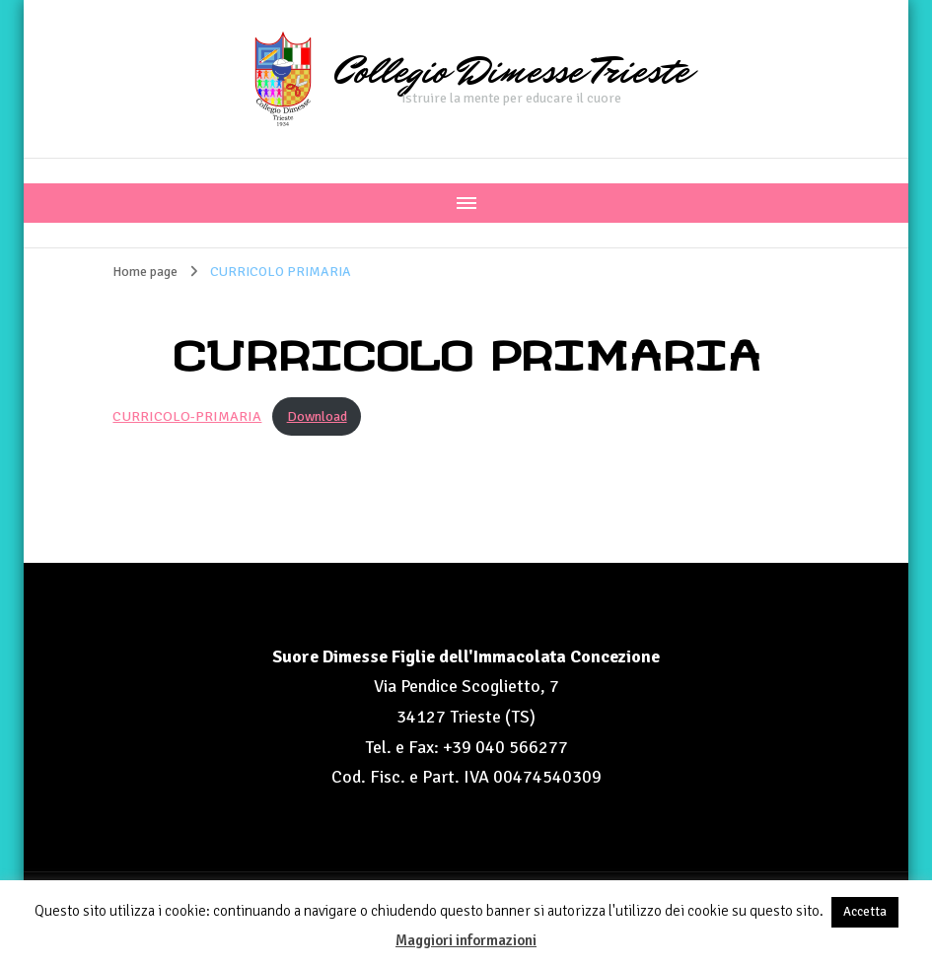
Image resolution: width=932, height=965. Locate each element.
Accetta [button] (865, 912)
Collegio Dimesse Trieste (511, 71)
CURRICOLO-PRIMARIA (186, 416)
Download (317, 416)
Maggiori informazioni (466, 940)
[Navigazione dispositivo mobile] (466, 203)
